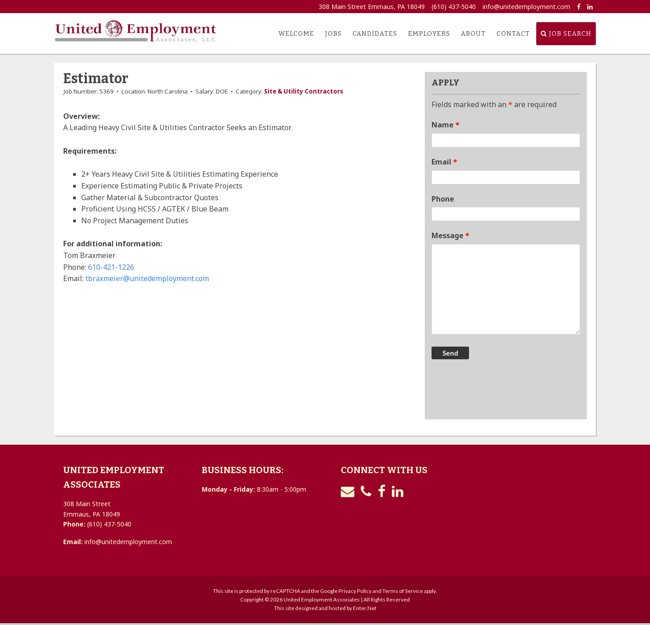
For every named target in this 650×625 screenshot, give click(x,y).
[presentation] (500, 390)
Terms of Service (402, 590)
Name (446, 125)
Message (450, 235)
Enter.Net (364, 608)
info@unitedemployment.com (526, 6)
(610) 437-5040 (454, 6)
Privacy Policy (355, 590)
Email (444, 162)
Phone (443, 199)
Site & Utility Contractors (303, 91)
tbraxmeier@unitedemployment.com (147, 278)
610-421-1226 (111, 267)
